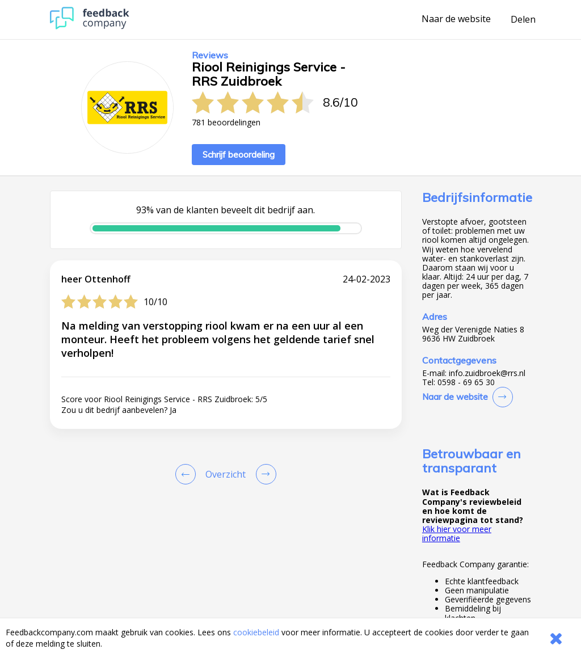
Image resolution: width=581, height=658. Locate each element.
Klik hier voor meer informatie (456, 533)
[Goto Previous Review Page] (187, 474)
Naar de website (456, 19)
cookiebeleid (256, 632)
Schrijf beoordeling (239, 154)
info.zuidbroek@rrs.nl (487, 373)
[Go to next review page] (263, 474)
